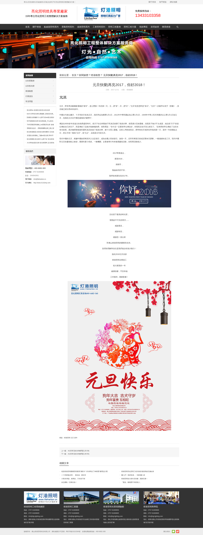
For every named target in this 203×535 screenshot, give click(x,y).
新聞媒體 (155, 27)
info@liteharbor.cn (39, 179)
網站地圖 (173, 2)
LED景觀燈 (30, 81)
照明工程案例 (114, 27)
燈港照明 (67, 438)
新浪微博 (177, 531)
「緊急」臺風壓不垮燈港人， (131, 482)
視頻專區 (143, 27)
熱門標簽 (162, 2)
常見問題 (29, 101)
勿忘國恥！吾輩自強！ (69, 482)
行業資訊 (29, 96)
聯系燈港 (166, 27)
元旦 (72, 438)
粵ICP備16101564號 (73, 531)
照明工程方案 (130, 27)
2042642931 (34, 175)
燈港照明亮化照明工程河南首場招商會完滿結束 (137, 471)
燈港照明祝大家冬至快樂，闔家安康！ (134, 479)
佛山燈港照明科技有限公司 (41, 531)
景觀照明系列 (68, 27)
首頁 (27, 27)
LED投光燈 (30, 86)
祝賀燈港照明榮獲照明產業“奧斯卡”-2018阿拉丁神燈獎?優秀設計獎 (84, 471)
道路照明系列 (83, 27)
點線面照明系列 (51, 27)
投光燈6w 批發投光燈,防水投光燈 (38, 110)
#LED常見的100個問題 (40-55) (78, 454)
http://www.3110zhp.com (41, 183)
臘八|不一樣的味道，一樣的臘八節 (133, 475)
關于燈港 (152, 2)
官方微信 (173, 531)
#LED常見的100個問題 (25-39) (78, 451)
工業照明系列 (99, 27)
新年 (75, 438)
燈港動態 (95, 75)
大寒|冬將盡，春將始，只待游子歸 (73, 479)
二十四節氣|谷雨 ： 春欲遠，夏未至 (73, 475)
